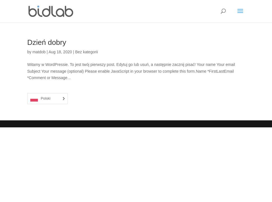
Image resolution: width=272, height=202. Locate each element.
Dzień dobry (46, 42)
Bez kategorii (86, 52)
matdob (39, 52)
